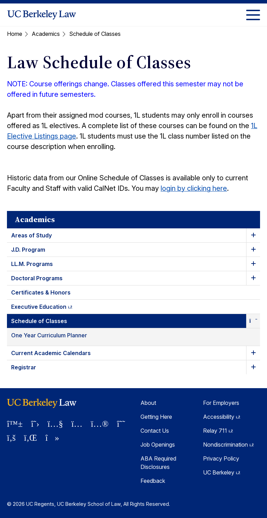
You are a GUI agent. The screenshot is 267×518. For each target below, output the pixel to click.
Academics (46, 33)
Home (14, 33)
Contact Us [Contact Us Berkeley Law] (154, 430)
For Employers (221, 402)
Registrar (23, 367)
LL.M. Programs (32, 263)
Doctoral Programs (37, 278)
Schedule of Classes (39, 320)
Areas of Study (31, 235)
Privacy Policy (221, 458)
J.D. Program (28, 249)
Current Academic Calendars (51, 353)
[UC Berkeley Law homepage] (41, 15)
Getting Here (156, 416)
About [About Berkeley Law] (148, 402)
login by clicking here (194, 188)
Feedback (152, 480)
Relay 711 (218, 430)
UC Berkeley (221, 472)
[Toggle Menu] (253, 15)
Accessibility (221, 416)
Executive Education (48, 308)
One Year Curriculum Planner (49, 335)
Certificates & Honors (41, 292)
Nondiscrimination (228, 444)
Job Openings (157, 444)
